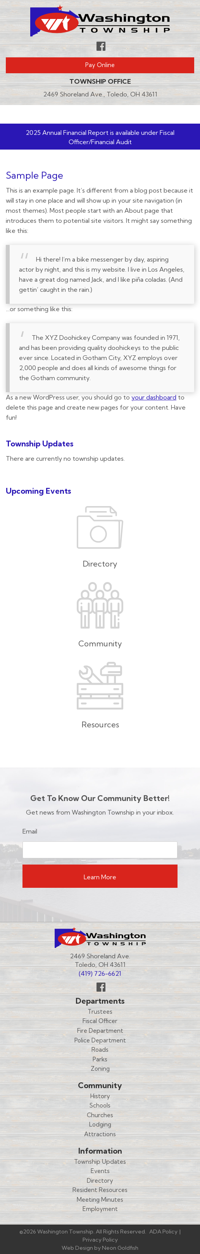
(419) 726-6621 (100, 973)
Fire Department (100, 1030)
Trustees (100, 1011)
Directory (100, 1180)
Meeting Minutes (100, 1199)
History (100, 1096)
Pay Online (100, 65)
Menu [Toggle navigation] (171, 114)
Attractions (100, 1134)
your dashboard (153, 397)
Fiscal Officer (100, 1021)
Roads (100, 1049)
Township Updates (100, 1161)
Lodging (100, 1124)
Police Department (100, 1040)
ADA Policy (163, 1231)
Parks (100, 1059)
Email (29, 831)
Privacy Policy (100, 1239)
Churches (100, 1115)
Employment (100, 1209)
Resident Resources (100, 1190)
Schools (100, 1105)
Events (100, 1171)
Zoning (100, 1068)
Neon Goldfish (120, 1247)
